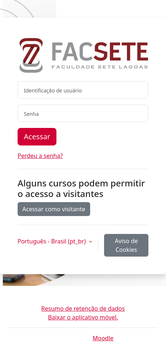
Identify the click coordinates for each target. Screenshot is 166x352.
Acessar (37, 136)
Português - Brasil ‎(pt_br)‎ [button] (52, 241)
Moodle (103, 338)
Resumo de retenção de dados (83, 308)
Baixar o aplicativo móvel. (83, 317)
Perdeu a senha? (40, 156)
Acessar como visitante (53, 209)
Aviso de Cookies (126, 245)
